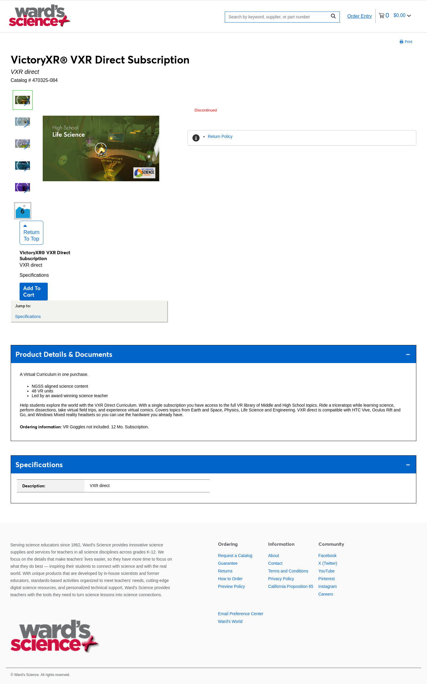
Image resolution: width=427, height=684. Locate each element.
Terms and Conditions (288, 571)
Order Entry (359, 16)
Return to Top (31, 232)
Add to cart (32, 291)
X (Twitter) (327, 563)
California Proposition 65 (290, 586)
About (273, 555)
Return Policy (220, 136)
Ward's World (230, 621)
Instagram (327, 586)
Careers (325, 594)
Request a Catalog (235, 555)
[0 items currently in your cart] (395, 16)
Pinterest (326, 578)
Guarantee (228, 563)
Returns (225, 571)
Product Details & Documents (212, 354)
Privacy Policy (281, 578)
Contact (275, 563)
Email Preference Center (240, 613)
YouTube (326, 571)
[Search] (277, 17)
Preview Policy (231, 586)
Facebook (327, 555)
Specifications (34, 275)
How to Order (230, 578)
